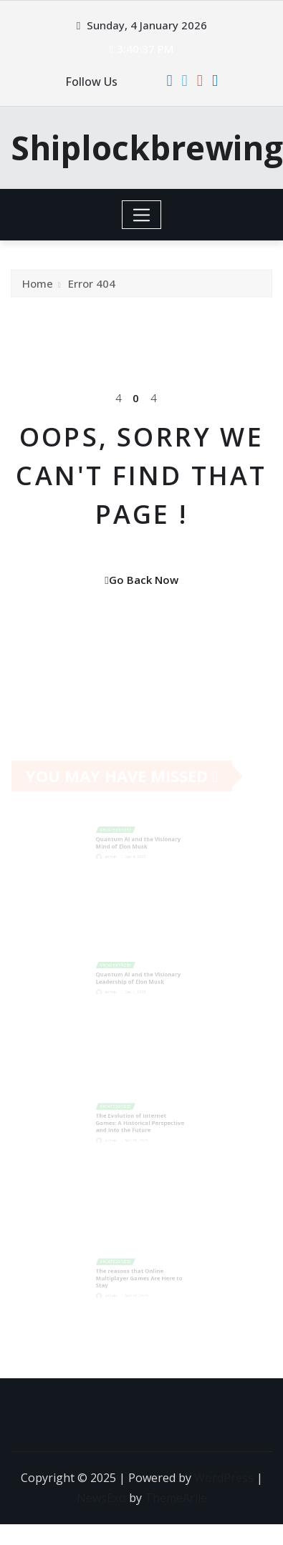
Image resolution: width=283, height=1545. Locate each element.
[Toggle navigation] (141, 214)
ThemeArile (176, 1498)
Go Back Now (141, 579)
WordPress (224, 1478)
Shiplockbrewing (147, 147)
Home (37, 288)
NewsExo (101, 1498)
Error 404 (91, 288)
